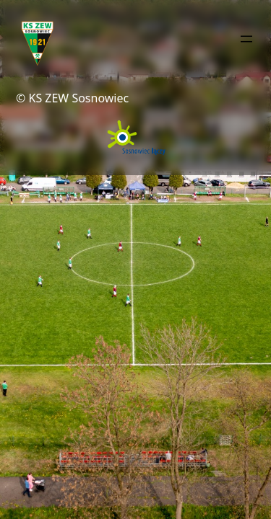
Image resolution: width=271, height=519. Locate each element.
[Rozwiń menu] (246, 39)
